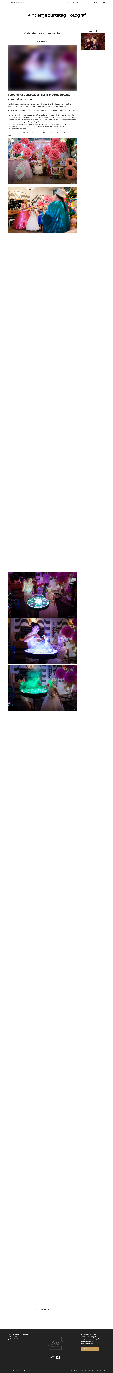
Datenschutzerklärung (87, 1370)
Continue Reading (42, 1309)
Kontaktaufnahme (90, 1349)
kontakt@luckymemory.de (18, 1339)
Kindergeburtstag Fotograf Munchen (42, 33)
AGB (97, 1370)
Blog (39, 30)
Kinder (45, 30)
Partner (102, 1370)
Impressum (74, 1370)
